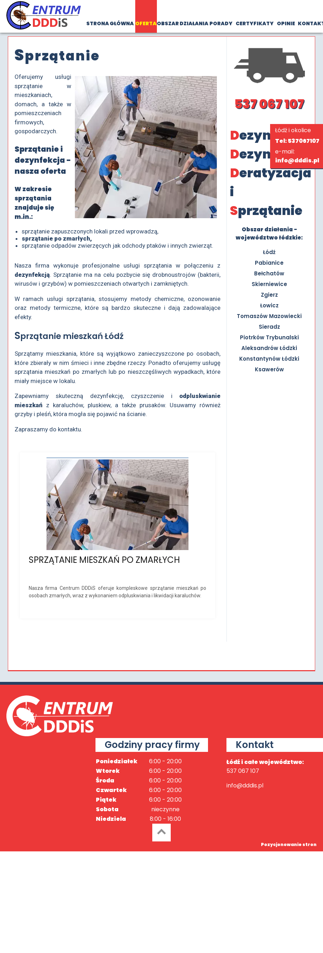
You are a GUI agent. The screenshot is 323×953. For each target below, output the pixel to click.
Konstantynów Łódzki (269, 358)
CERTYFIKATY (255, 23)
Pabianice (269, 262)
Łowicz (269, 305)
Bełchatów (269, 273)
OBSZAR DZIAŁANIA (182, 23)
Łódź (269, 252)
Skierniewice (269, 284)
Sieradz (269, 326)
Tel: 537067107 (297, 141)
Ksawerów (269, 369)
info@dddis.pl (297, 160)
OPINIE (286, 23)
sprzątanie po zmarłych (56, 238)
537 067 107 (269, 104)
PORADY (220, 23)
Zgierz (269, 294)
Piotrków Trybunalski (269, 337)
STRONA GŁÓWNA (110, 23)
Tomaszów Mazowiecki (269, 316)
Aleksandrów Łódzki (269, 348)
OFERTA (146, 23)
